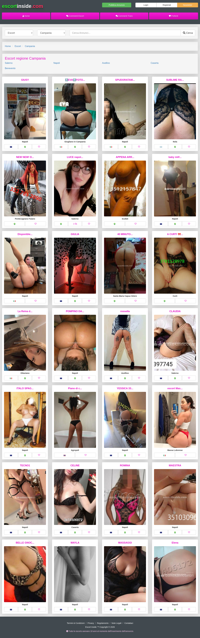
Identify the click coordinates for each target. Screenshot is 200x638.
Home (26, 16)
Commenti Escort (75, 16)
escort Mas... (174, 388)
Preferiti (173, 16)
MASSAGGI (125, 542)
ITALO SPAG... (25, 388)
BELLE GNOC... (25, 542)
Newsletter (187, 5)
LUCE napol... (75, 157)
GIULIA (75, 234)
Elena (175, 542)
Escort (18, 46)
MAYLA (75, 542)
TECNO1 (25, 465)
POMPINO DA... (75, 311)
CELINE (75, 465)
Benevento (10, 68)
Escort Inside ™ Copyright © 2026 (100, 627)
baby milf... (175, 157)
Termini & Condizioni (76, 623)
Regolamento (102, 623)
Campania (30, 46)
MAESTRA (175, 465)
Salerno (8, 63)
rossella (125, 311)
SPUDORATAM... (125, 79)
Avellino (106, 63)
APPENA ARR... (125, 157)
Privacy (91, 623)
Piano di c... (75, 388)
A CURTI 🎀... (175, 234)
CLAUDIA (175, 311)
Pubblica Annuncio (117, 5)
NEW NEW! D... (25, 157)
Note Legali (116, 623)
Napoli (56, 63)
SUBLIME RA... (175, 79)
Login (145, 5)
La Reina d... (25, 311)
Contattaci (128, 623)
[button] (11, 146)
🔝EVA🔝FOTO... (75, 79)
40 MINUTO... (125, 234)
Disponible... (25, 234)
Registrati (167, 5)
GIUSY (25, 79)
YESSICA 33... (125, 388)
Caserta (154, 63)
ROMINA (125, 465)
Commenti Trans (124, 16)
